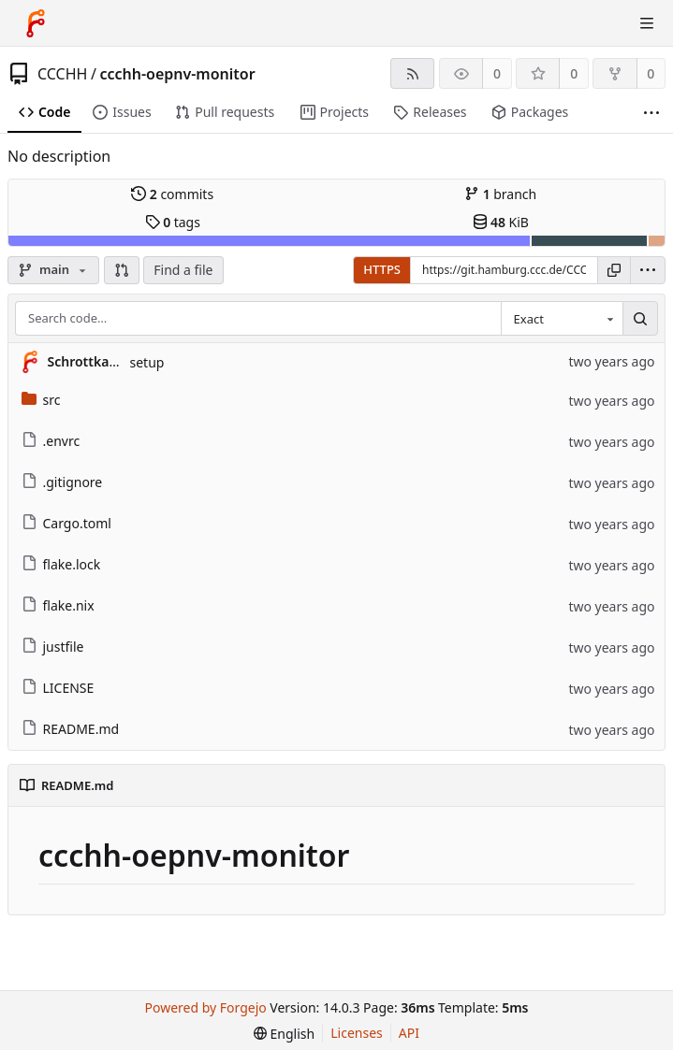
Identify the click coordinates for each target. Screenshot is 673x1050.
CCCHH (62, 74)
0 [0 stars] (574, 73)
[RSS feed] (412, 73)
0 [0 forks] (650, 73)
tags (172, 222)
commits (172, 194)
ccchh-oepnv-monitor (177, 74)
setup (147, 362)
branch (500, 194)
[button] (121, 270)
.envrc (51, 441)
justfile (53, 646)
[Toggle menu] (647, 23)
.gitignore (62, 482)
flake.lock (61, 564)
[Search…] (640, 319)
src (41, 400)
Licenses (356, 1033)
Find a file (183, 270)
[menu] (648, 270)
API (409, 1033)
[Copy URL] (614, 270)
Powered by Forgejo (206, 1007)
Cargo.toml (66, 523)
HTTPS (382, 269)
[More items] (651, 113)
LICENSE (58, 688)
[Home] (35, 23)
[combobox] (561, 319)
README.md (71, 729)
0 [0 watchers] (497, 73)
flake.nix (58, 605)
